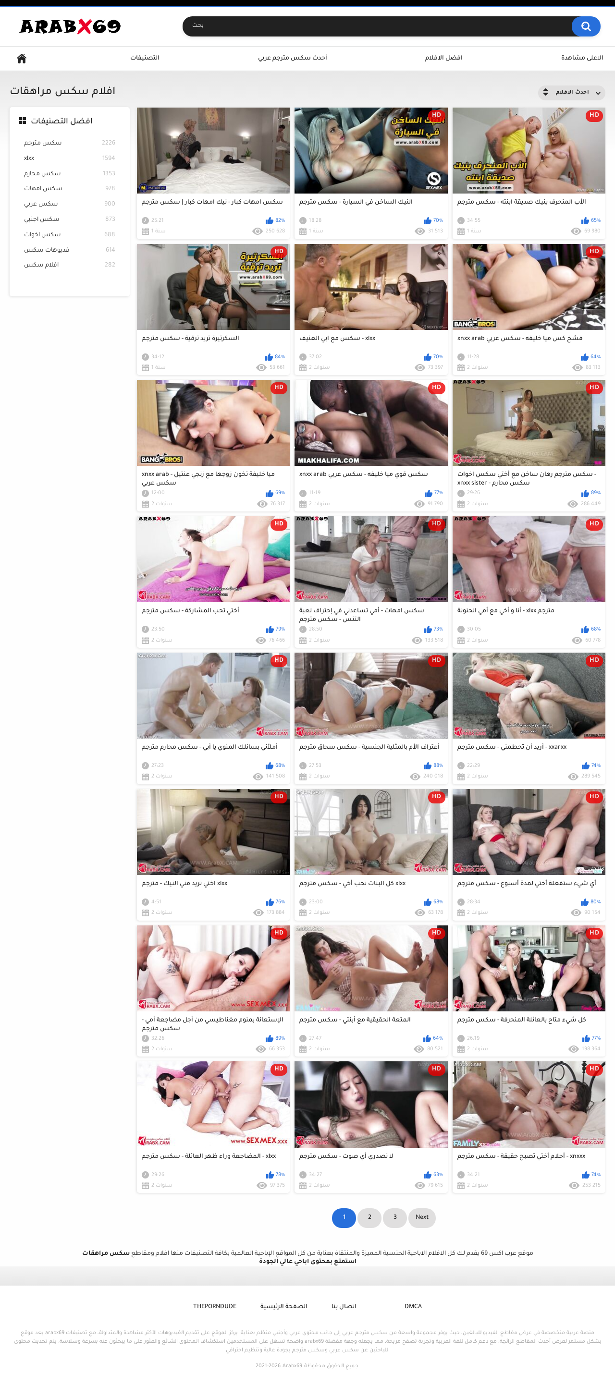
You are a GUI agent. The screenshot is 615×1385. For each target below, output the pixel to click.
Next (422, 1218)
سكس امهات (69, 189)
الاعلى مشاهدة (582, 58)
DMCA (413, 1307)
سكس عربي (69, 205)
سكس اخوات (69, 235)
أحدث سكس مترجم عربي (292, 58)
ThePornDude (214, 1307)
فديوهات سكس (69, 251)
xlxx (69, 159)
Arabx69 (292, 1366)
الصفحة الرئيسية (284, 1307)
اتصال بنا (344, 1307)
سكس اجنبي (69, 220)
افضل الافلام (444, 58)
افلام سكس (69, 266)
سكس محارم (69, 174)
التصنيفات (145, 58)
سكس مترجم (69, 144)
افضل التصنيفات (62, 122)
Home (22, 59)
